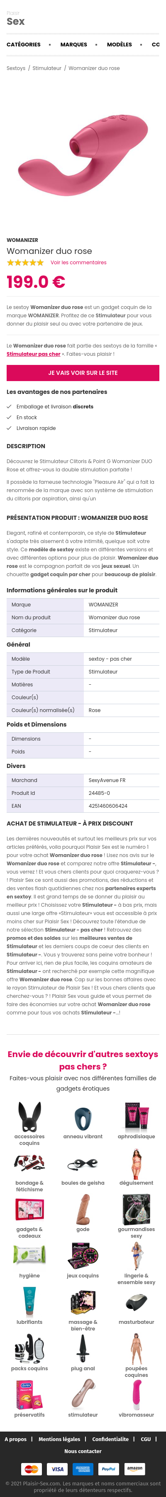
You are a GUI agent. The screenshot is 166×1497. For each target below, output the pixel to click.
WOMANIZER (43, 315)
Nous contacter (82, 1451)
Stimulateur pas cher (34, 353)
